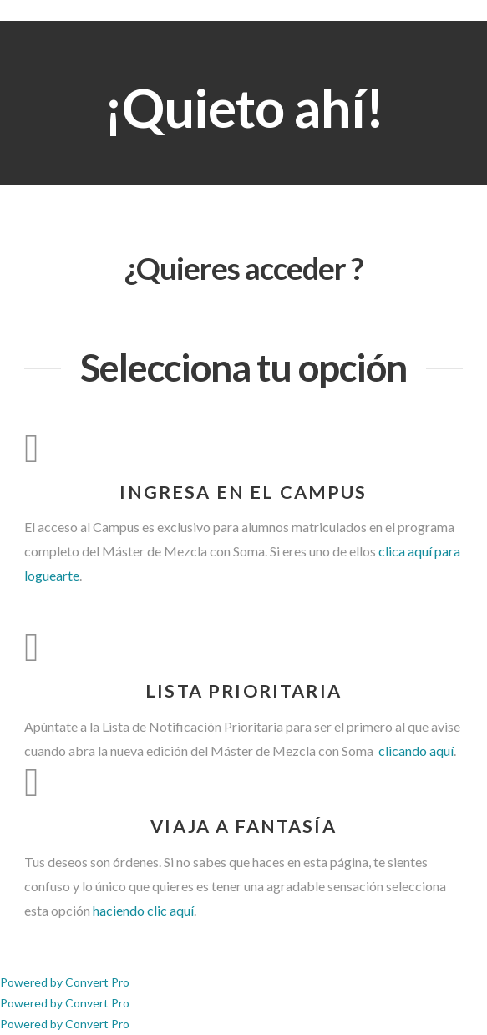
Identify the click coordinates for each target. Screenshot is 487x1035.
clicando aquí (415, 750)
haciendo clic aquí (143, 910)
